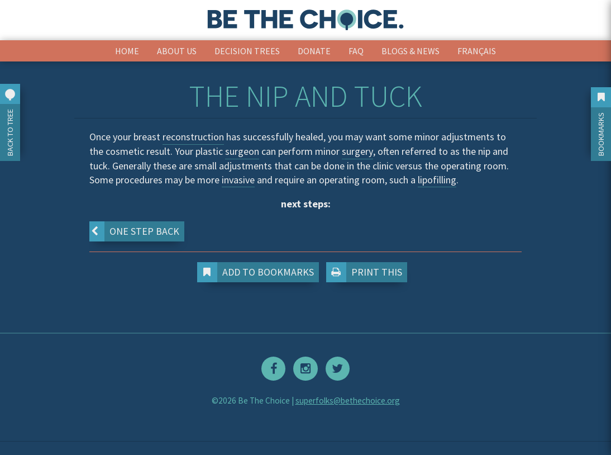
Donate (314, 50)
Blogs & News (410, 50)
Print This (366, 272)
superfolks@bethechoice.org (347, 400)
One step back (134, 231)
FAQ (356, 50)
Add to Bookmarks (258, 272)
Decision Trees (247, 50)
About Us (177, 50)
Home (127, 50)
